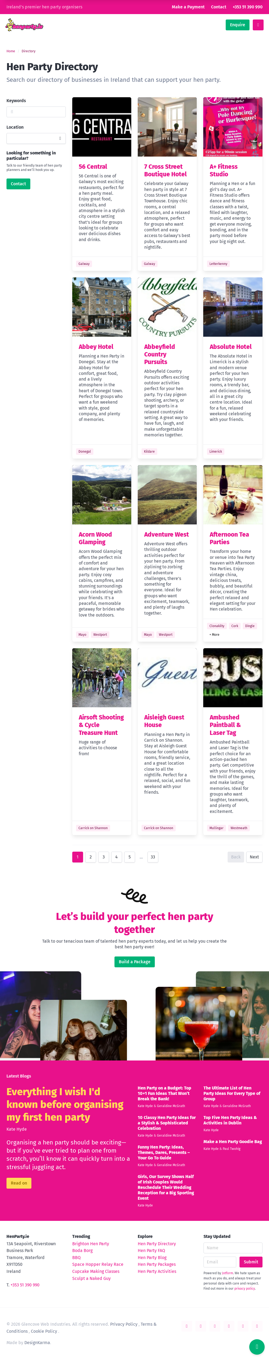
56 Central (93, 166)
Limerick (215, 451)
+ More (214, 635)
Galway (84, 264)
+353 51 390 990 (248, 6)
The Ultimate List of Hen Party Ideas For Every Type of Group (232, 1093)
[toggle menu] (258, 25)
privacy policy (244, 1288)
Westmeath (239, 828)
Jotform (227, 1273)
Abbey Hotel (96, 347)
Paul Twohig (231, 1149)
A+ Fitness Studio (224, 170)
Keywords (16, 100)
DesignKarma (37, 1342)
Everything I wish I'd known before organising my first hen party (64, 1105)
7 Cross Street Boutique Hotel (165, 170)
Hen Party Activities (157, 1271)
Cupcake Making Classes (95, 1271)
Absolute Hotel (231, 347)
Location (15, 127)
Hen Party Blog (152, 1257)
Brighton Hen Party (90, 1243)
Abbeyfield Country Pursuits (159, 354)
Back (236, 856)
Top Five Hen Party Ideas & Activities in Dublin (230, 1120)
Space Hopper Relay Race (97, 1264)
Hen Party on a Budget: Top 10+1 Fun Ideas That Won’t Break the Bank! (164, 1093)
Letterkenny (218, 264)
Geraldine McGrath (171, 1106)
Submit (251, 1261)
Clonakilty (216, 626)
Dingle (250, 626)
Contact (218, 6)
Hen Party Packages (157, 1264)
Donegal (84, 451)
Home (10, 51)
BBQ (76, 1257)
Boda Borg (82, 1250)
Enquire (237, 24)
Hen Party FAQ (151, 1250)
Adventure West (166, 534)
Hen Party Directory (157, 1243)
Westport (100, 635)
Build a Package (134, 961)
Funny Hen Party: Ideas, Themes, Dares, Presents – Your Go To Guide (164, 1152)
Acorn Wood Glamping (95, 538)
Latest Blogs (18, 1076)
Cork (234, 626)
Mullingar (216, 828)
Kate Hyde (16, 1129)
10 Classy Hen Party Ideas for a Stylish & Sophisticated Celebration (167, 1123)
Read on (19, 1183)
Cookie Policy (44, 1331)
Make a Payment (188, 6)
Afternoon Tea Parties (229, 538)
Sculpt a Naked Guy (91, 1278)
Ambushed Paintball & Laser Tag (225, 725)
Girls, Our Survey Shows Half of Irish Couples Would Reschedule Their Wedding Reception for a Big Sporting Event (166, 1187)
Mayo (82, 635)
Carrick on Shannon (93, 828)
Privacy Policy (123, 1324)
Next (254, 856)
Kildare (149, 451)
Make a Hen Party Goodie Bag (233, 1141)
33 (153, 856)
